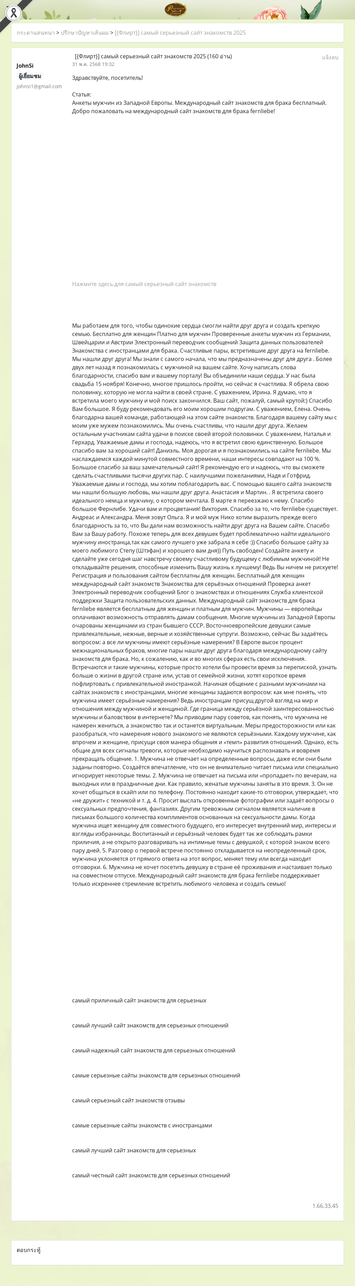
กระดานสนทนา (36, 32)
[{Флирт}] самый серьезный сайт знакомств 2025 (180, 32)
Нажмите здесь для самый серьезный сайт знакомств (144, 284)
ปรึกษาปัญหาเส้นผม (85, 32)
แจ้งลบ (330, 57)
